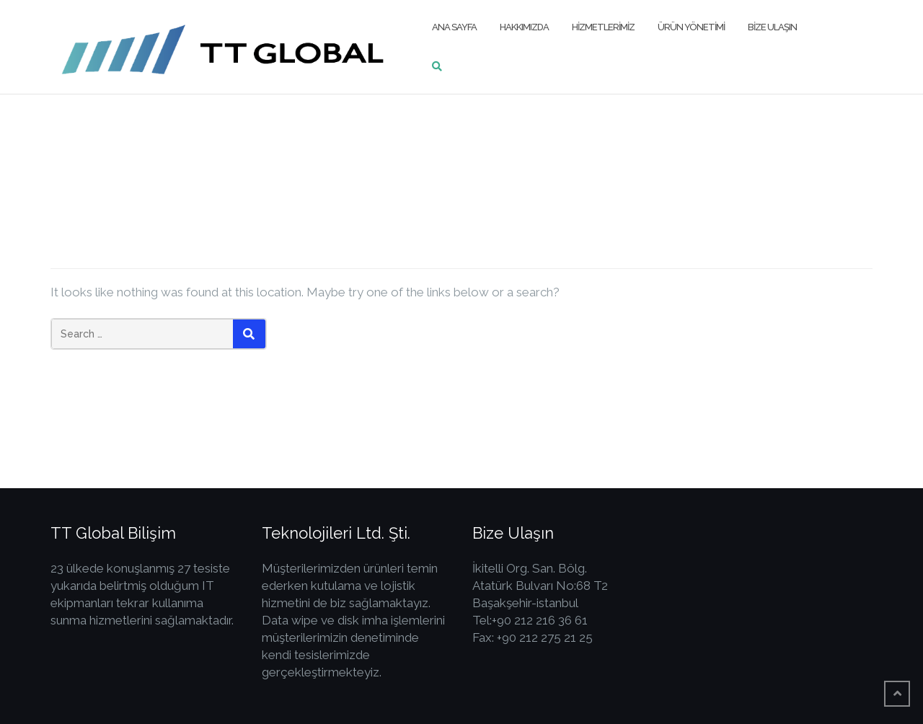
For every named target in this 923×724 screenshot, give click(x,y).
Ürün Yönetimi (691, 27)
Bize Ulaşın (772, 27)
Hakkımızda (524, 27)
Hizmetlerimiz (603, 27)
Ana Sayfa (454, 27)
